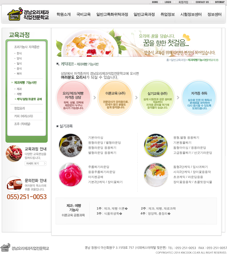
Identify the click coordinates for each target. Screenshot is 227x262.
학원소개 (63, 14)
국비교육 (83, 14)
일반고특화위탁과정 (112, 14)
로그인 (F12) (113, 259)
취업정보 (167, 14)
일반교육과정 (144, 14)
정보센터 (214, 14)
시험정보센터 (191, 14)
